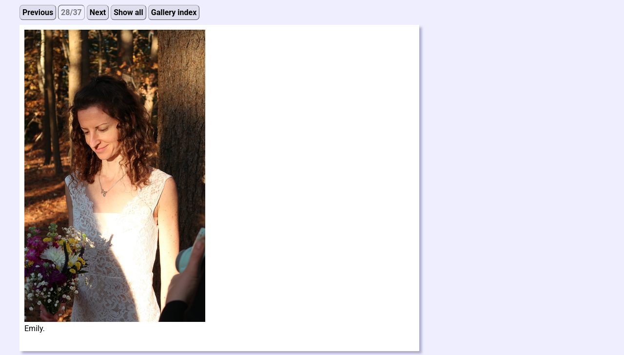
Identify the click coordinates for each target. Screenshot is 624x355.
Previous (37, 12)
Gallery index (174, 12)
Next (98, 12)
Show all (128, 12)
